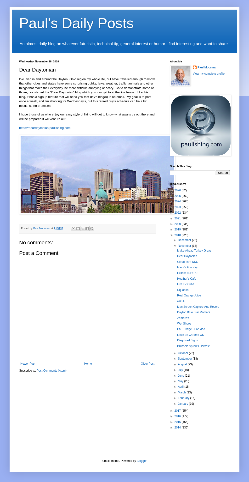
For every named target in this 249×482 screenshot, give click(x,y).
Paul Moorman (207, 67)
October (183, 353)
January (183, 403)
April (181, 386)
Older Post (147, 363)
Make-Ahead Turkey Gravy (194, 250)
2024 (178, 201)
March (182, 392)
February (184, 398)
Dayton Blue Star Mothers (193, 312)
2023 (178, 207)
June (181, 375)
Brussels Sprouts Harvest (193, 346)
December (185, 240)
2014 (178, 427)
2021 (178, 218)
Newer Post (27, 363)
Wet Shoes (184, 323)
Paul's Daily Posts (76, 23)
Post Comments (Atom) (52, 370)
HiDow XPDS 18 (187, 273)
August (183, 364)
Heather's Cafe (186, 278)
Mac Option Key (187, 267)
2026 (178, 190)
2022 (178, 212)
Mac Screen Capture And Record (198, 306)
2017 (178, 410)
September (185, 358)
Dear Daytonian (187, 256)
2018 (178, 235)
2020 (178, 224)
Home (88, 363)
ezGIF (181, 301)
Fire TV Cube (185, 284)
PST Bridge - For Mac (191, 329)
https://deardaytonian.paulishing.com (45, 128)
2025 (178, 196)
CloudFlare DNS (187, 262)
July (181, 370)
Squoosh (182, 290)
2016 (178, 416)
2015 (178, 422)
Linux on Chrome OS (190, 335)
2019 (178, 229)
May (181, 381)
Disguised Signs (187, 340)
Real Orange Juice (189, 295)
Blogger (142, 461)
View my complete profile (209, 73)
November (185, 245)
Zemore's (183, 318)
